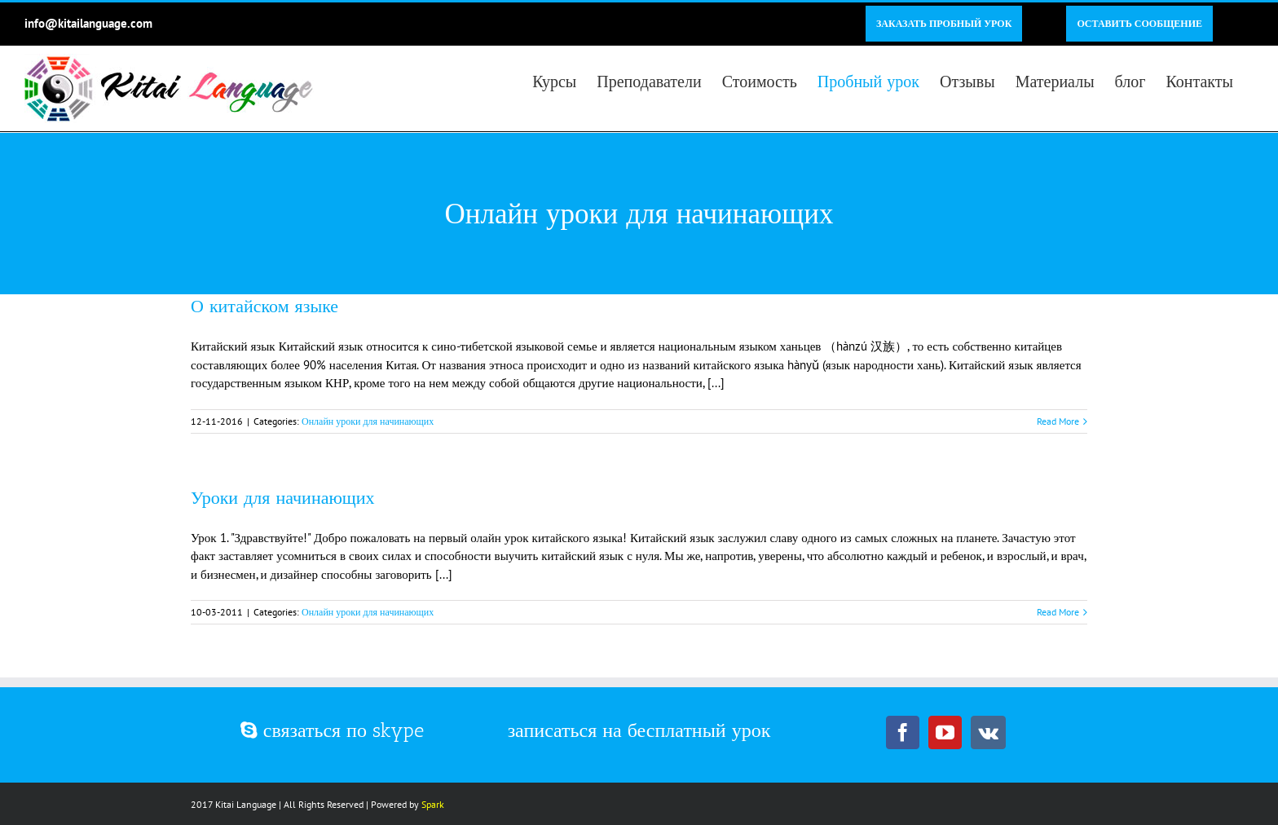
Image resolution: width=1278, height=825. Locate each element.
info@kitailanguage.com (88, 23)
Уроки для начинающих (283, 498)
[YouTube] (945, 732)
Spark (432, 804)
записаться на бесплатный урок (639, 730)
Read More (1058, 421)
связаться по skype (332, 730)
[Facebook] (902, 732)
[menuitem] (944, 24)
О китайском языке (264, 306)
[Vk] (988, 732)
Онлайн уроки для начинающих (368, 421)
